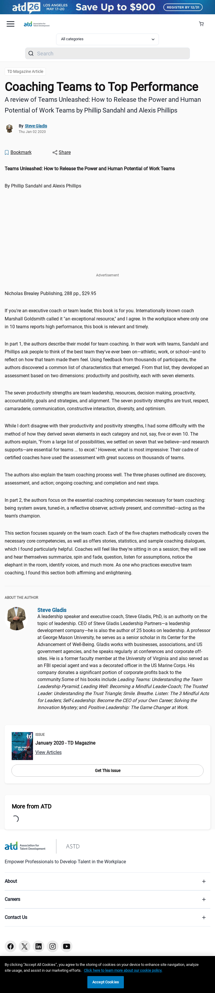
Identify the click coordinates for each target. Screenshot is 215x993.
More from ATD (31, 806)
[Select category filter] (107, 39)
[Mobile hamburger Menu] (10, 24)
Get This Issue (107, 770)
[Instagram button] (52, 946)
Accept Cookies (105, 982)
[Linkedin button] (38, 946)
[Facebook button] (10, 946)
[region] (107, 974)
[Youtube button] (66, 946)
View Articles (48, 752)
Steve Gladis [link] (36, 126)
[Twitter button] (24, 946)
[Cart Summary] (203, 24)
